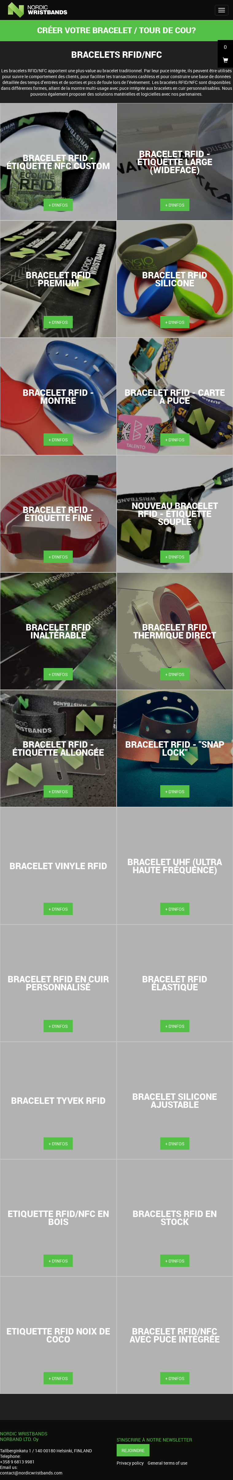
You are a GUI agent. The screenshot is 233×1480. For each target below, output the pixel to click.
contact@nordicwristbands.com (31, 1473)
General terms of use (167, 1463)
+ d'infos (58, 205)
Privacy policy (130, 1463)
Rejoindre (133, 1450)
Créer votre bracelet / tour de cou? (116, 30)
